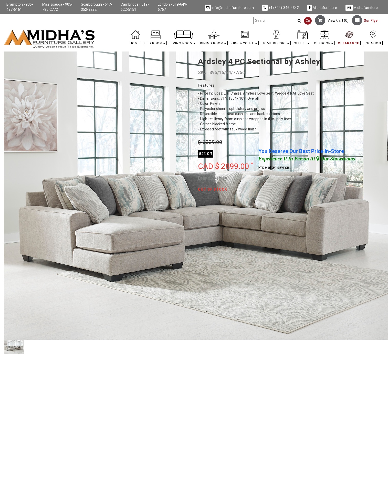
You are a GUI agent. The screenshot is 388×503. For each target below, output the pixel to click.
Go (308, 21)
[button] (155, 39)
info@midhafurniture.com (229, 8)
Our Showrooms (335, 158)
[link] (241, 31)
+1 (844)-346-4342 (280, 8)
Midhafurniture (322, 8)
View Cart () (332, 20)
